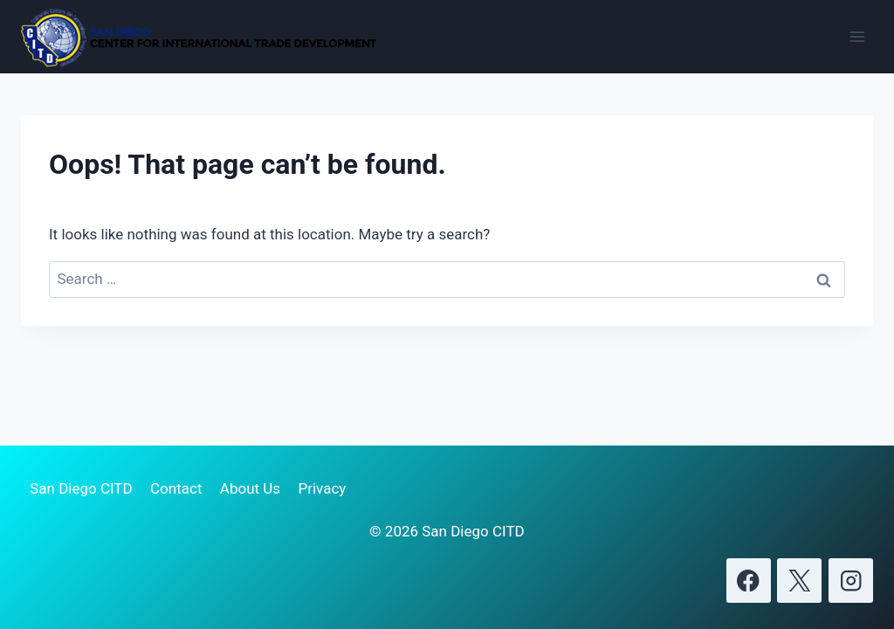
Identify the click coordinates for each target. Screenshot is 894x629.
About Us (250, 488)
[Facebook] (748, 580)
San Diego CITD (81, 488)
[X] (799, 580)
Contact (176, 488)
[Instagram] (851, 580)
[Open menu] (857, 36)
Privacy (322, 488)
